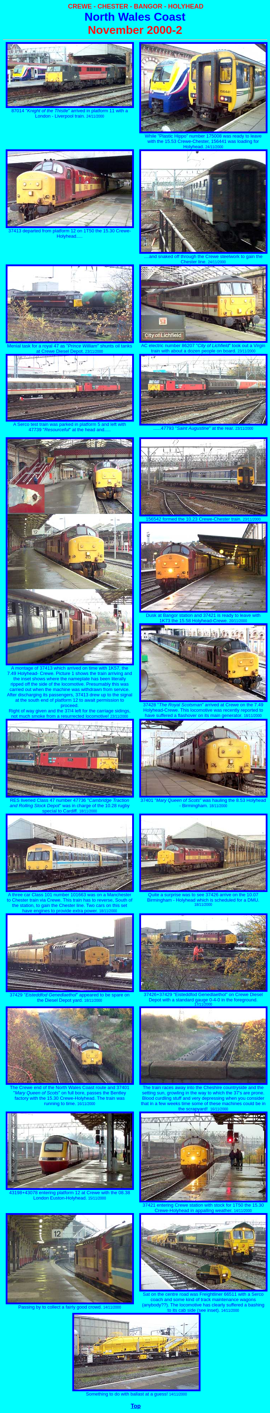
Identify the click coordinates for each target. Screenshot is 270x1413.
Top (136, 1406)
